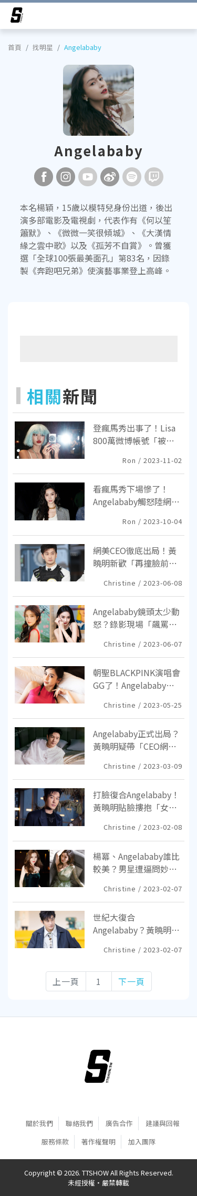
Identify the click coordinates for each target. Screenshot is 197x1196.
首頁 (15, 47)
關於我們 (39, 1123)
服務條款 (55, 1142)
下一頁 (131, 981)
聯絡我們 (79, 1123)
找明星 (43, 47)
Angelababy (82, 47)
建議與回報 (163, 1123)
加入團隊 (141, 1142)
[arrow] (16, 16)
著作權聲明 (98, 1142)
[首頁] (98, 1066)
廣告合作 (119, 1123)
